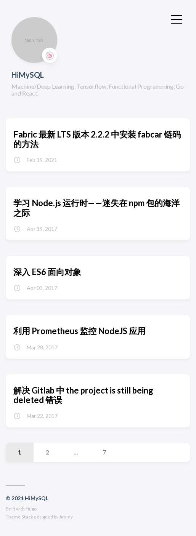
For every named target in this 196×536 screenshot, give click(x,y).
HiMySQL (27, 74)
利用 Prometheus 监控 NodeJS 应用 (79, 331)
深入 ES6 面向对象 (47, 272)
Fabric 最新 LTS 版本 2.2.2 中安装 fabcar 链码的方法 (97, 139)
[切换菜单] (177, 18)
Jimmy (66, 517)
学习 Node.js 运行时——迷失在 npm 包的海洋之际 (96, 208)
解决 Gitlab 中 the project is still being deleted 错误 (83, 395)
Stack (27, 517)
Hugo (31, 509)
